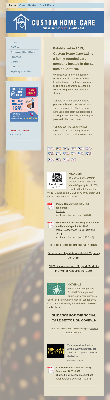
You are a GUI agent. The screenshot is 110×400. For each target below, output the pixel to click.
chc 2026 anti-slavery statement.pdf (74, 375)
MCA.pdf (60, 211)
